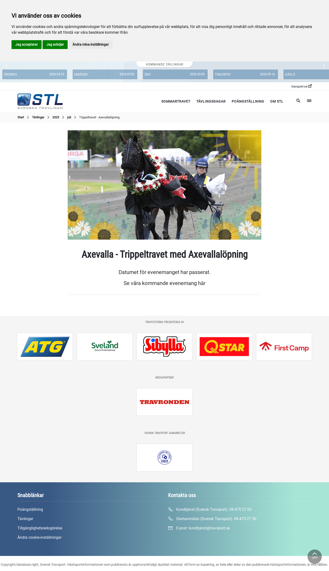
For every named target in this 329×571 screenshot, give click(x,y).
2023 (58, 117)
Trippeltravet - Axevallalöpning (99, 117)
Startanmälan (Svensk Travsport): (212, 519)
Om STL (276, 101)
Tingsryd (222, 74)
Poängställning (248, 101)
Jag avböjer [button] (55, 44)
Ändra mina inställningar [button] (90, 44)
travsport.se (301, 86)
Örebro (10, 74)
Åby (147, 74)
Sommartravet (175, 101)
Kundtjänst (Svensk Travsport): (210, 509)
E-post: (199, 528)
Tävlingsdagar (211, 101)
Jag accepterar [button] (26, 44)
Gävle (290, 74)
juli (72, 117)
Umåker (81, 74)
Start (23, 117)
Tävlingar (41, 117)
